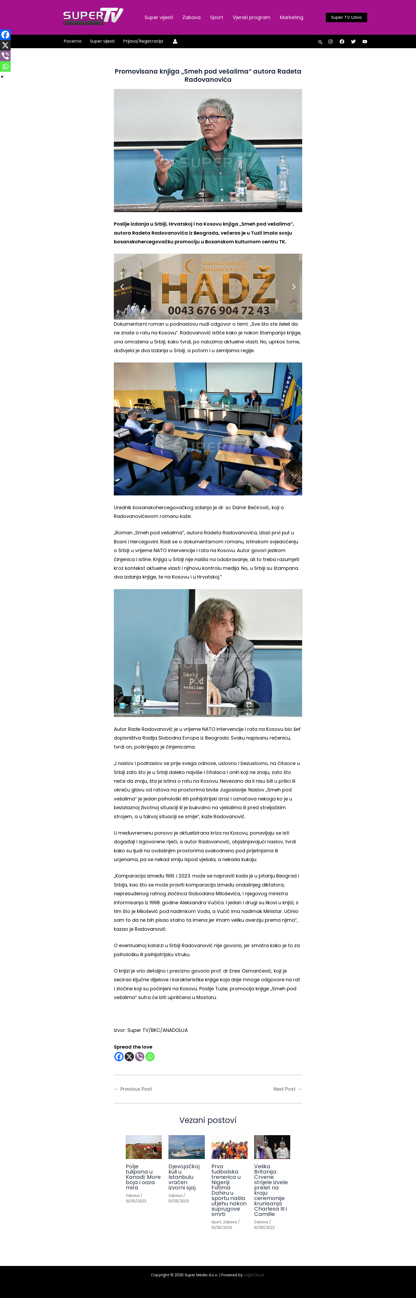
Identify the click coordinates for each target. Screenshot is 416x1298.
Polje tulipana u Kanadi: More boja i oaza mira (143, 1177)
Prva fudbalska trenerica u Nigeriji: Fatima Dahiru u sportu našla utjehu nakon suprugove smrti (228, 1190)
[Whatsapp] (150, 1056)
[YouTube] (364, 41)
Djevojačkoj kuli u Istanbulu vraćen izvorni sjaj (184, 1177)
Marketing (291, 17)
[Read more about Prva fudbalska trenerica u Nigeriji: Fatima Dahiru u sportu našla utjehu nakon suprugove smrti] (229, 1147)
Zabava (192, 17)
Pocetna (72, 41)
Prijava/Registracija (143, 41)
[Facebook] (342, 41)
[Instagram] (330, 41)
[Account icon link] (175, 41)
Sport (216, 17)
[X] (129, 1056)
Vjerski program (251, 17)
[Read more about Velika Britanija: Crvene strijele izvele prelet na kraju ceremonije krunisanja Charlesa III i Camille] (272, 1147)
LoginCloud (254, 1275)
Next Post (288, 1089)
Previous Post (133, 1089)
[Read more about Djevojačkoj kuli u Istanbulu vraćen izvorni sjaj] (186, 1147)
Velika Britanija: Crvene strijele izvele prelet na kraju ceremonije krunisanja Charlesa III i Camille (271, 1190)
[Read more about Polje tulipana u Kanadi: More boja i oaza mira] (144, 1147)
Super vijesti (159, 17)
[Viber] (139, 1056)
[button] (346, 17)
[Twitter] (353, 41)
